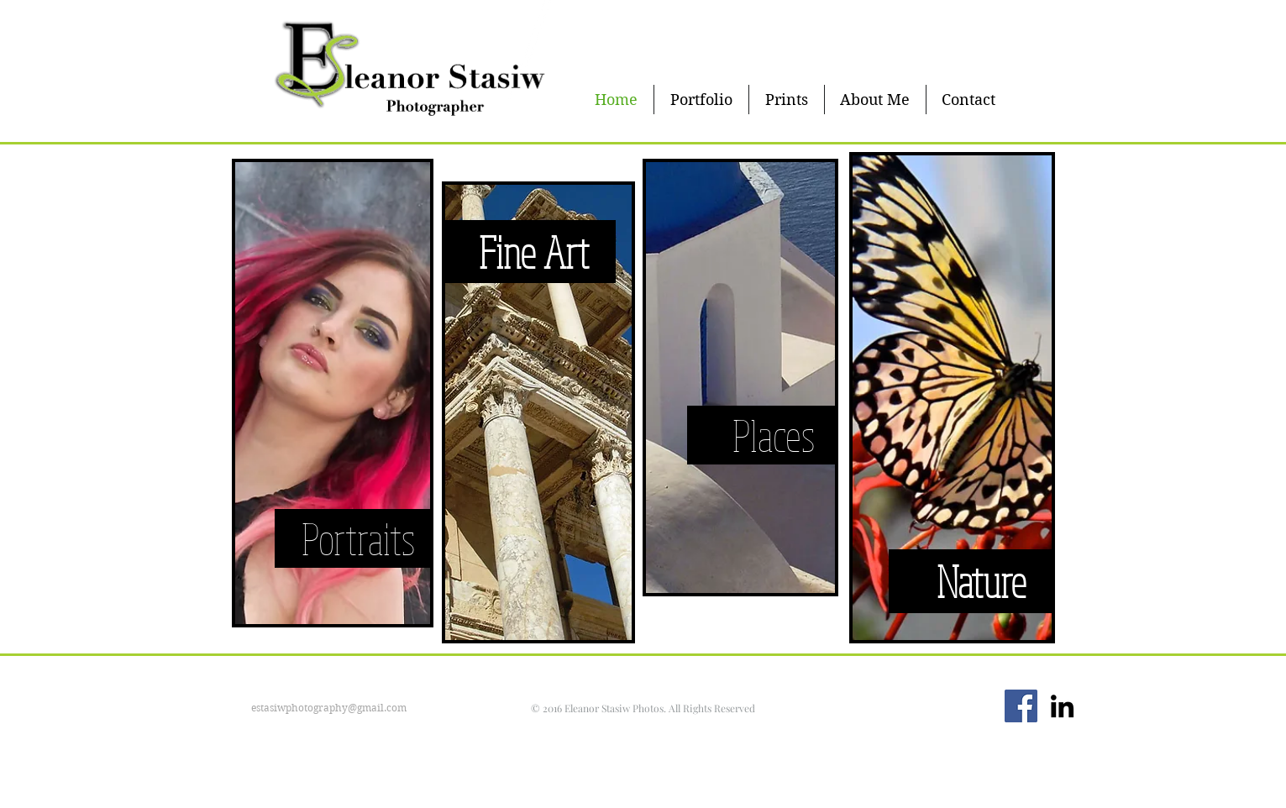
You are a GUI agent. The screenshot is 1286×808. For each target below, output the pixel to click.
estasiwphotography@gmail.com (329, 707)
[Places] (774, 435)
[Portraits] (358, 538)
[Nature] (981, 581)
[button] (701, 99)
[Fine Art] (533, 252)
